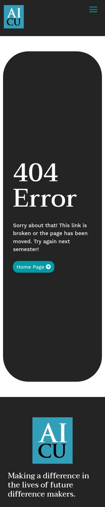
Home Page (30, 267)
